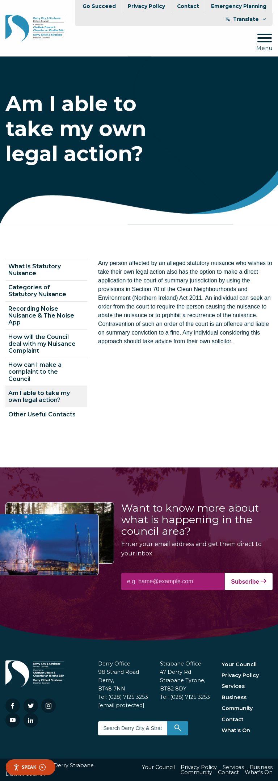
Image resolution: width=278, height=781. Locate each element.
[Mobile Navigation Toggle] (264, 42)
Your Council (239, 664)
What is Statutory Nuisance (34, 270)
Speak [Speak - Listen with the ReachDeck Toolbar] (29, 767)
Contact (188, 6)
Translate (246, 19)
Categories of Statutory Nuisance (37, 291)
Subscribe (248, 581)
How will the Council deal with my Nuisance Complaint (42, 343)
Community (237, 708)
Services (233, 686)
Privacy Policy (146, 6)
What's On (236, 730)
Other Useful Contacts (42, 414)
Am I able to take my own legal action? (39, 396)
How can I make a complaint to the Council (35, 371)
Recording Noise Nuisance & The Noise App (41, 315)
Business (234, 697)
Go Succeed (99, 6)
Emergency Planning (238, 6)
